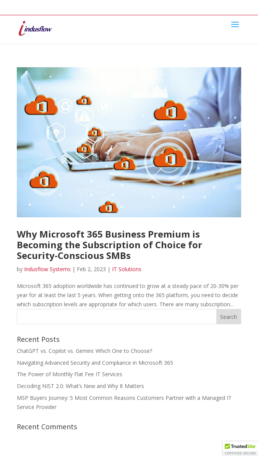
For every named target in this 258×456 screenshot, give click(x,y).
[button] (240, 448)
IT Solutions (126, 269)
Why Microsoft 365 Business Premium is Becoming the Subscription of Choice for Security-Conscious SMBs (109, 245)
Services (72, 5)
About (46, 5)
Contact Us (155, 5)
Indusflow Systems (47, 269)
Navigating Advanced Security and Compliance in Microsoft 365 (95, 362)
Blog (128, 5)
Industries (102, 5)
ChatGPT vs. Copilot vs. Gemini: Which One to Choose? (84, 350)
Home (24, 5)
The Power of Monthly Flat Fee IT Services (69, 374)
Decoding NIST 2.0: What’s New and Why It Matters (80, 386)
